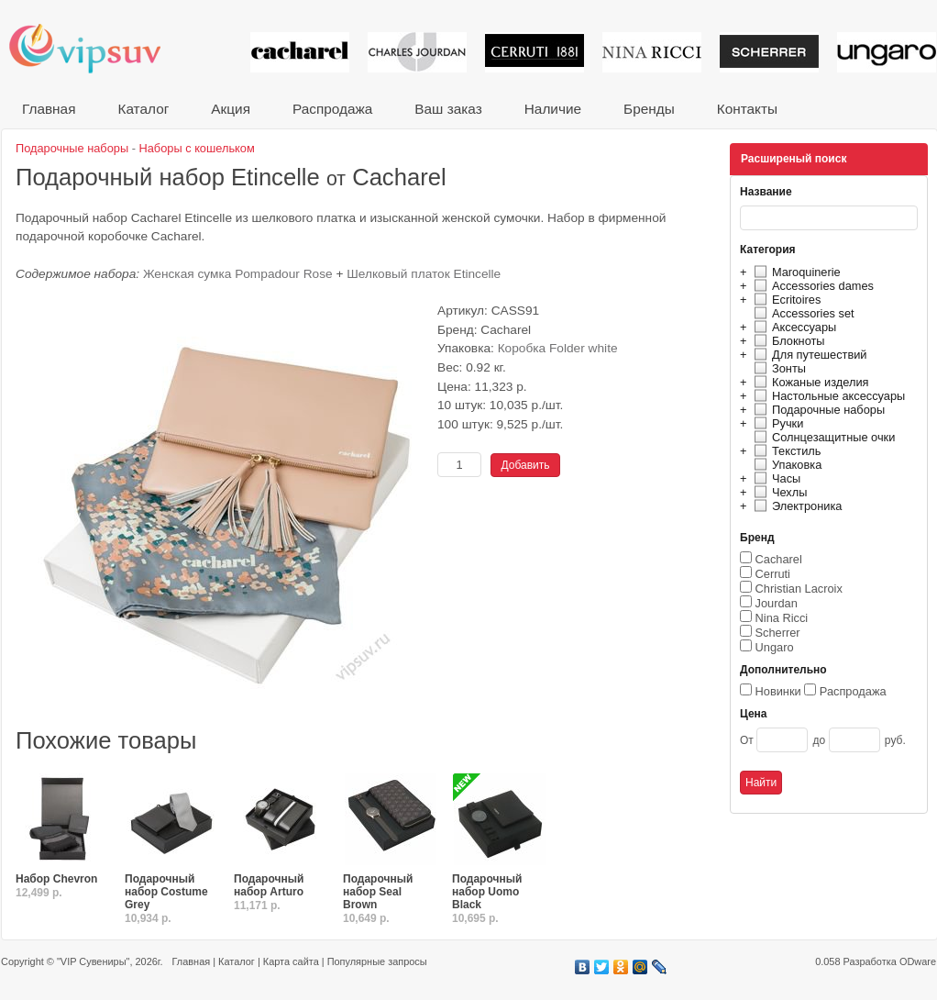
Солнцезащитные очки (822, 437)
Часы (774, 478)
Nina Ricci (782, 618)
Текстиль (785, 451)
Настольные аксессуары (827, 396)
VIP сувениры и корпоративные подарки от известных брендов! (97, 48)
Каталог (143, 109)
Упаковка (785, 465)
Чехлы (778, 492)
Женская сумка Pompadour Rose (238, 274)
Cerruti (772, 574)
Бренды (649, 109)
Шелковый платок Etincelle (424, 274)
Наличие (552, 109)
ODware (917, 961)
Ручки (776, 423)
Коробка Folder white (558, 348)
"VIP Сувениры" (93, 961)
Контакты (747, 109)
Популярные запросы (377, 961)
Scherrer (777, 632)
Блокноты (787, 341)
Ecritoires (785, 299)
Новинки (778, 691)
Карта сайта (291, 961)
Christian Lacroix (799, 588)
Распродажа (332, 109)
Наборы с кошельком (197, 148)
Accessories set (801, 313)
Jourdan (776, 603)
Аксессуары (792, 327)
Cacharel (778, 559)
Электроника (795, 506)
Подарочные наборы (817, 410)
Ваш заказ (447, 109)
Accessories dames (811, 286)
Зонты (777, 368)
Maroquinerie (795, 272)
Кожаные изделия (808, 382)
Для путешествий (808, 354)
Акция (230, 109)
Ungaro (774, 647)
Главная (48, 109)
